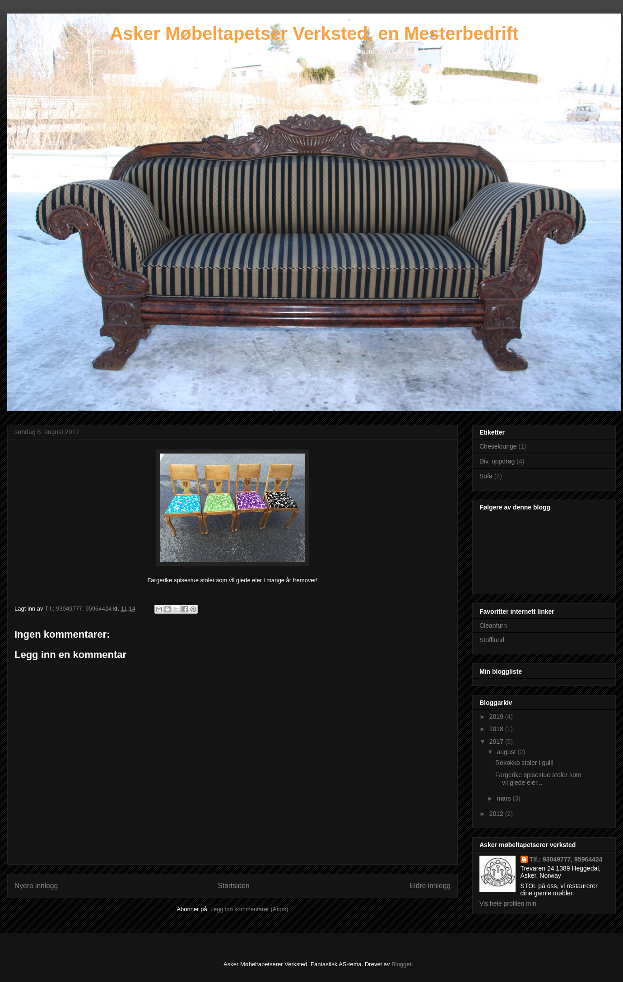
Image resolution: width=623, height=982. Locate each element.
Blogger (401, 964)
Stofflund (491, 640)
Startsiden (233, 885)
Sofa (486, 476)
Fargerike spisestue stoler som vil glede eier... (538, 778)
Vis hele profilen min (507, 903)
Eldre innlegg (430, 885)
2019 (497, 716)
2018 (497, 728)
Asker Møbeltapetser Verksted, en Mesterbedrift (314, 33)
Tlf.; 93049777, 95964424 (566, 859)
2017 (497, 741)
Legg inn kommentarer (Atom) (249, 909)
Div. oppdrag (497, 461)
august (507, 751)
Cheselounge (498, 446)
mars (504, 798)
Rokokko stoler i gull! (524, 762)
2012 (497, 813)
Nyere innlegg (36, 885)
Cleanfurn (493, 625)
